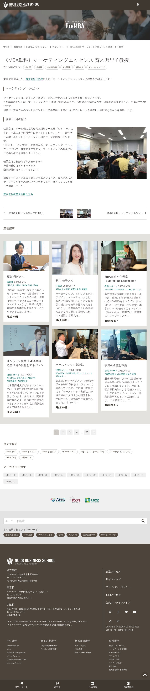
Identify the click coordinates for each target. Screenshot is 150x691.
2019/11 (138, 475)
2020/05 (90, 475)
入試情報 (93, 685)
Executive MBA (13, 646)
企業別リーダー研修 (83, 652)
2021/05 (27, 475)
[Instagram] (110, 621)
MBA (9, 649)
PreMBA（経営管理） (49, 649)
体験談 (129, 685)
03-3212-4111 (18, 595)
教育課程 (18, 47)
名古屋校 (12, 570)
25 (87, 432)
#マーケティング (97, 67)
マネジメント (114, 656)
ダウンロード (21, 685)
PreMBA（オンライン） (37, 47)
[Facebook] (118, 612)
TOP (6, 47)
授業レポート (59, 47)
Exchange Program (14, 663)
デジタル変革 (114, 659)
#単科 (39, 67)
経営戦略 (112, 666)
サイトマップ (113, 579)
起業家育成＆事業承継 (118, 670)
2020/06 (74, 475)
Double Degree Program (16, 659)
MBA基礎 (78, 649)
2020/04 (106, 475)
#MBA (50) (11, 452)
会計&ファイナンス (116, 646)
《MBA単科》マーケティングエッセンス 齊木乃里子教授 (96, 47)
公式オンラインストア (118, 602)
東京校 (10, 587)
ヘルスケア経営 (115, 663)
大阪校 (10, 604)
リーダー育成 (80, 646)
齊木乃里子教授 (34, 79)
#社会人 (79, 67)
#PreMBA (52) (68, 452)
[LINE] (126, 612)
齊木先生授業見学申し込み (18, 194)
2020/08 (43, 475)
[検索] (143, 521)
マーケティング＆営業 (118, 649)
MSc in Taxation (13, 656)
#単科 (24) (11, 457)
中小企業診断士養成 (49, 646)
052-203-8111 (18, 577)
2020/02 (122, 475)
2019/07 (10, 481)
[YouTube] (135, 612)
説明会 (57, 685)
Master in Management (16, 652)
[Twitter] (110, 612)
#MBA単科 (52, 67)
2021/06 (10, 475)
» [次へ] (93, 432)
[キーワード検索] (71, 521)
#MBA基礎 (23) (49, 452)
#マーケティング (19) (119, 452)
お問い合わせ (113, 594)
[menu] (144, 5)
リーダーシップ (115, 652)
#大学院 (66, 67)
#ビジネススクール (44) (92, 452)
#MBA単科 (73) (29, 452)
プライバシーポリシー (118, 587)
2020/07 (58, 475)
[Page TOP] (144, 675)
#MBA (28, 67)
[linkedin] (118, 621)
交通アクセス (113, 571)
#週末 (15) (27, 457)
